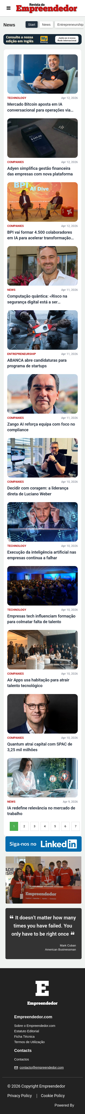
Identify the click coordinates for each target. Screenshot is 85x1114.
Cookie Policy (53, 1095)
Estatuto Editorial (26, 1031)
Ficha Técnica (24, 1036)
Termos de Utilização (29, 1042)
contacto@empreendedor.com (42, 1067)
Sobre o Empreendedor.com (34, 1026)
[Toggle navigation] (8, 8)
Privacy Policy (19, 1095)
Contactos (21, 1059)
